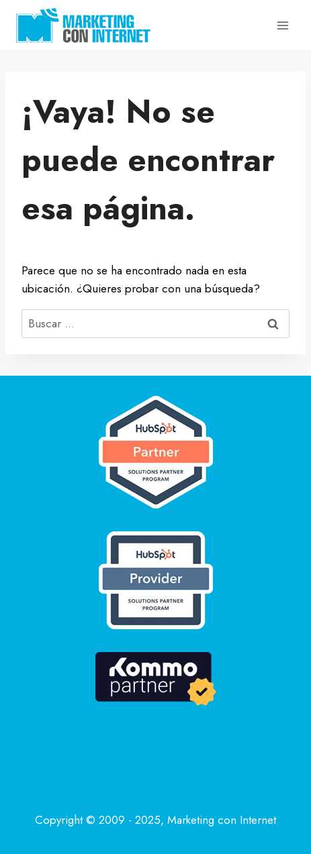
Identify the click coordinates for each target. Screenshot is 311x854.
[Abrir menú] (282, 25)
